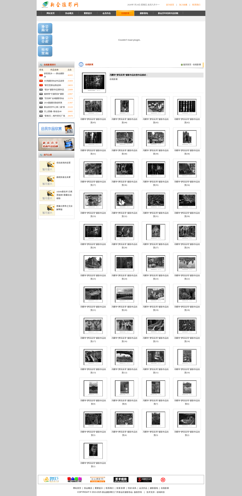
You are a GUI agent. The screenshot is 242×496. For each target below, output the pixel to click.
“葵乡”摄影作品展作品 (54, 89)
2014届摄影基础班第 (53, 103)
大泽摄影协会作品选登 (54, 81)
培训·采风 (132, 488)
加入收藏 (183, 5)
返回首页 (186, 64)
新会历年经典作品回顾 (168, 13)
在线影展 (125, 13)
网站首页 (51, 13)
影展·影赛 (120, 488)
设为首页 (170, 5)
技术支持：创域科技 (156, 492)
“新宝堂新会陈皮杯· (53, 85)
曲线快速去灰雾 (63, 177)
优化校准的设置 (63, 163)
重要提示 (88, 13)
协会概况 (69, 13)
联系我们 (196, 5)
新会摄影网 (107, 492)
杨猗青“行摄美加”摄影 (54, 94)
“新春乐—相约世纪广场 (54, 116)
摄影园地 (144, 13)
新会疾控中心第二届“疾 (54, 107)
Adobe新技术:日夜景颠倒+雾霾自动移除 (64, 195)
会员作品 (107, 13)
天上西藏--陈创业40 (53, 111)
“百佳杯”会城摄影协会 (54, 98)
